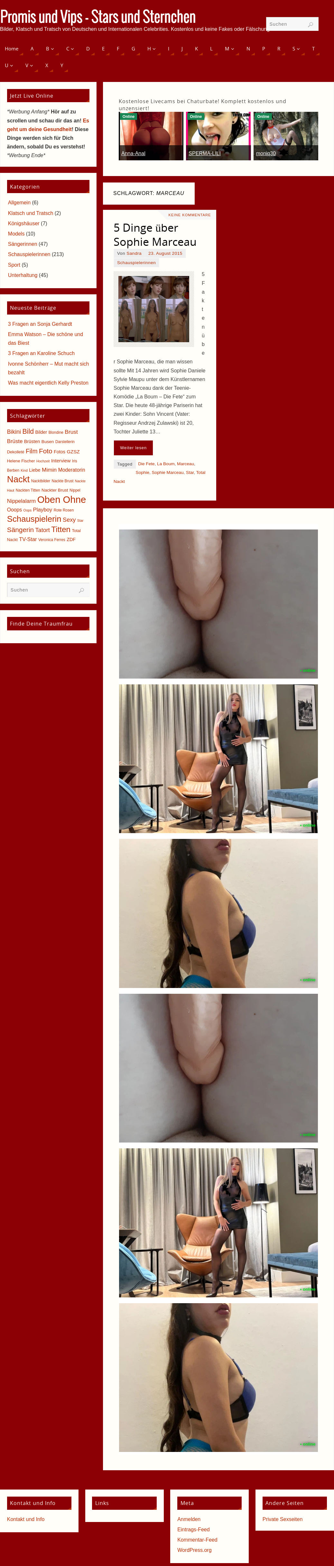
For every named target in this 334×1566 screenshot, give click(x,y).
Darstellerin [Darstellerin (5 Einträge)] (65, 442)
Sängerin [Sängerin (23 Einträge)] (20, 529)
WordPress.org (194, 1550)
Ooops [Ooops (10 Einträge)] (14, 509)
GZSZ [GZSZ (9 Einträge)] (73, 451)
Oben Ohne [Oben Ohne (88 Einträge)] (61, 499)
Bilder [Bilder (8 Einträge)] (41, 432)
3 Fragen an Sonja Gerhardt (40, 324)
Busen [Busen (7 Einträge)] (48, 441)
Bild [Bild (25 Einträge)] (28, 431)
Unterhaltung (23, 275)
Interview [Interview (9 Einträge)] (61, 460)
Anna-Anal (133, 153)
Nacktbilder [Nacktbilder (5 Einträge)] (40, 481)
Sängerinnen (22, 244)
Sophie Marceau (168, 472)
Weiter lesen (133, 447)
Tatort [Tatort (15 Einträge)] (42, 530)
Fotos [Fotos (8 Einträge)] (59, 451)
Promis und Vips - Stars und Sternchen (98, 18)
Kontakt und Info (26, 1519)
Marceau (185, 463)
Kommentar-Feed (197, 1540)
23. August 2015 (165, 253)
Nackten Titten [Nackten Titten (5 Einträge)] (28, 490)
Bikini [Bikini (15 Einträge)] (14, 432)
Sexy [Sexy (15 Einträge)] (69, 520)
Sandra (134, 253)
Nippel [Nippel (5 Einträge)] (75, 490)
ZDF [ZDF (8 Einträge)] (71, 539)
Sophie (142, 472)
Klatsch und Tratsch (30, 213)
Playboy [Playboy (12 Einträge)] (42, 510)
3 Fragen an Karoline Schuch (41, 353)
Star (190, 472)
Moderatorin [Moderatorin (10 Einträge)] (71, 470)
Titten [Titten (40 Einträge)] (60, 529)
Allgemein (19, 202)
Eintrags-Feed (193, 1529)
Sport (14, 265)
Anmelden (188, 1519)
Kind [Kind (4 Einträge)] (24, 470)
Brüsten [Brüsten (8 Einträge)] (32, 441)
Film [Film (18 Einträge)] (31, 451)
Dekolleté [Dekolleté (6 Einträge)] (15, 451)
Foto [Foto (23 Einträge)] (45, 451)
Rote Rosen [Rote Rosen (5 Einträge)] (64, 510)
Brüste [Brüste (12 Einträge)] (15, 441)
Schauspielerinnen (136, 262)
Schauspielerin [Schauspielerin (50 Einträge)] (34, 518)
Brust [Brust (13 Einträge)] (71, 432)
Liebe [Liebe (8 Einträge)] (34, 470)
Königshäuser (24, 223)
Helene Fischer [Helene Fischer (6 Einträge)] (21, 460)
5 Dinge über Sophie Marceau (155, 234)
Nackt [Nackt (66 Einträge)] (18, 479)
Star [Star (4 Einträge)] (80, 520)
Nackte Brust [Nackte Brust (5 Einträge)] (62, 481)
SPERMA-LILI (205, 153)
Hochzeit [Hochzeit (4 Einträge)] (43, 461)
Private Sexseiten (283, 1519)
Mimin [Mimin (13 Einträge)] (49, 470)
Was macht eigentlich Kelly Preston (48, 383)
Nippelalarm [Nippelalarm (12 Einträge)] (21, 501)
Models (16, 233)
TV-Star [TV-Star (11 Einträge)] (28, 539)
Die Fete (146, 463)
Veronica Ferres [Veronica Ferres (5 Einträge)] (51, 540)
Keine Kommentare (190, 215)
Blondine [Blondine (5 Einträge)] (56, 432)
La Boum (165, 463)
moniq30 (266, 153)
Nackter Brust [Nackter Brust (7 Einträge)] (55, 490)
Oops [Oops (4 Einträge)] (27, 510)
